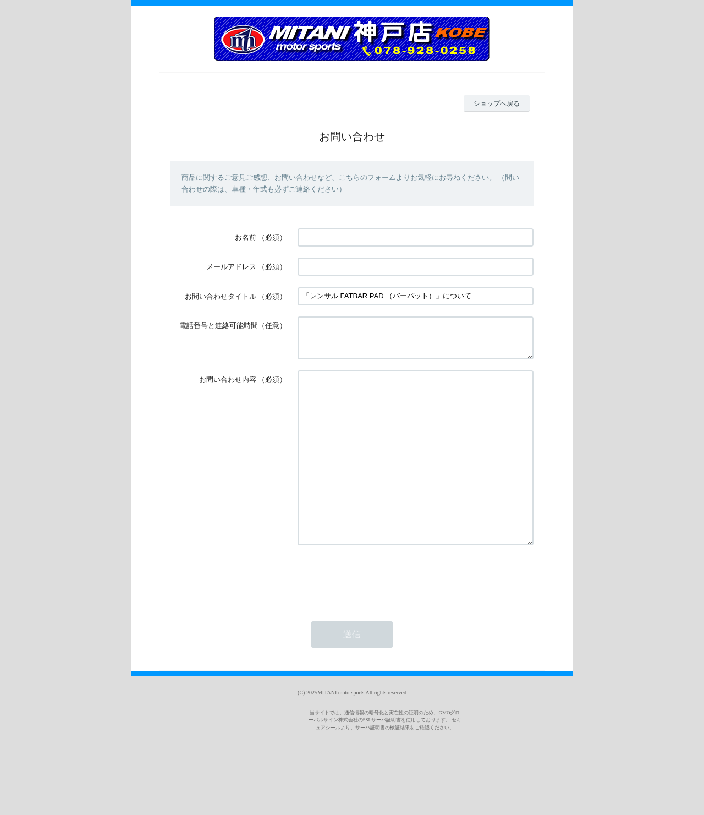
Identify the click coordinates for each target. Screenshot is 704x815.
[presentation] (381, 617)
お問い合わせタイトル (220, 296)
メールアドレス (231, 266)
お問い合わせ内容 (227, 386)
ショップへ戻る (497, 103)
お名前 (245, 237)
